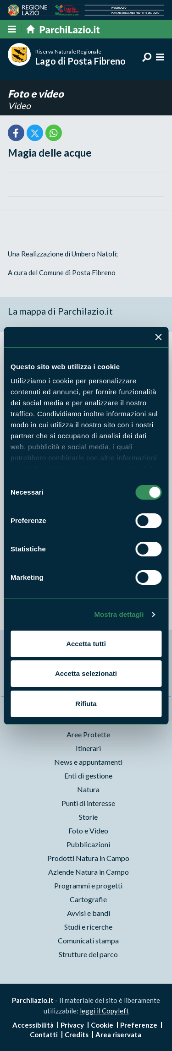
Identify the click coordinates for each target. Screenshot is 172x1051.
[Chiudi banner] (158, 337)
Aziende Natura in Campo (88, 871)
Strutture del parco (88, 954)
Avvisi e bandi (88, 913)
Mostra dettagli (119, 614)
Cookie (102, 1025)
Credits (77, 1034)
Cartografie (88, 899)
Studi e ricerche (88, 926)
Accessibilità (33, 1025)
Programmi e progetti (88, 885)
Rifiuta (86, 704)
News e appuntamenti (88, 761)
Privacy (72, 1025)
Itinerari (88, 748)
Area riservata (118, 1034)
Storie (88, 816)
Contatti (44, 1034)
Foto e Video (88, 830)
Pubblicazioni (88, 844)
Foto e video (36, 93)
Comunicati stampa (88, 940)
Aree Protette (88, 734)
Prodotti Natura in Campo (88, 858)
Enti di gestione (88, 775)
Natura (88, 789)
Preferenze (138, 1025)
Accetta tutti (86, 644)
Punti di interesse (88, 803)
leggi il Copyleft (104, 1011)
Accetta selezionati (86, 673)
